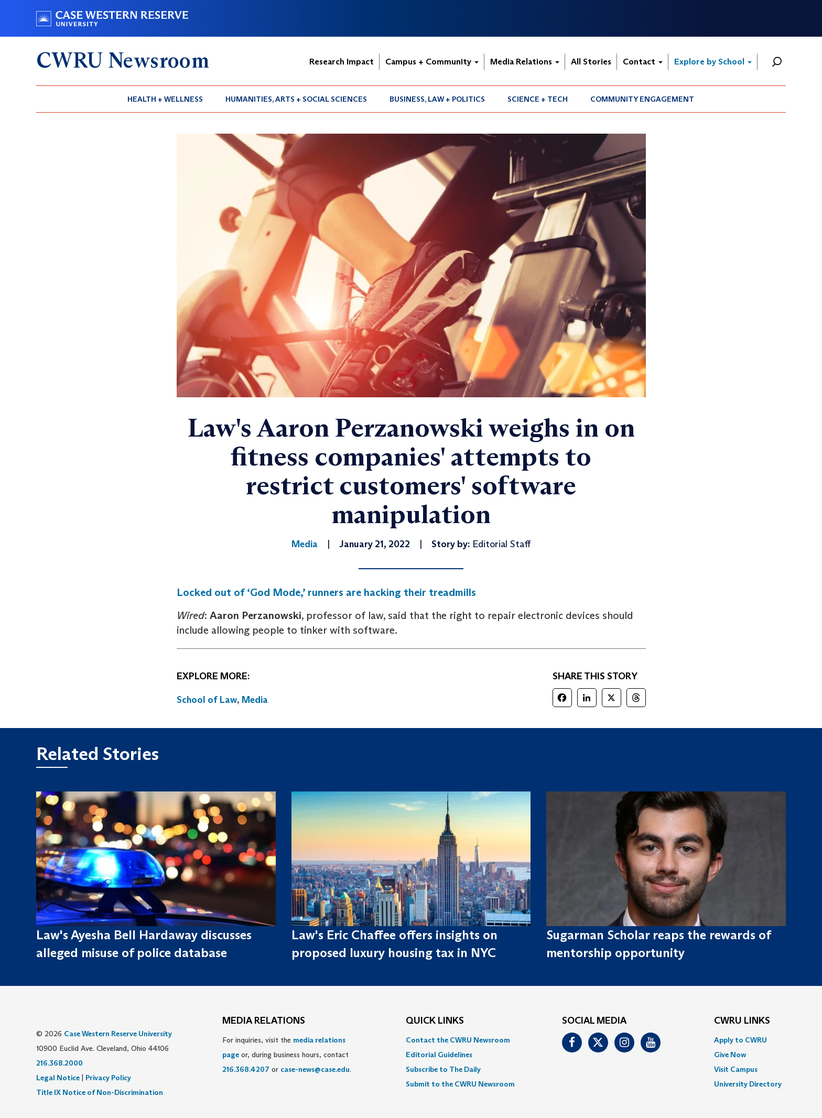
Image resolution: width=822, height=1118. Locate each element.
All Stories (591, 62)
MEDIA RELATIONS (263, 1021)
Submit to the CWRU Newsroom (460, 1084)
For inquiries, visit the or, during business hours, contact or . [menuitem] (286, 1054)
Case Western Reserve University (118, 1033)
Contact (643, 62)
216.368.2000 (59, 1063)
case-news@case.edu (315, 1069)
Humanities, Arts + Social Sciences (296, 99)
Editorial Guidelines (439, 1054)
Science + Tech (537, 99)
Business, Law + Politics (437, 99)
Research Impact (341, 62)
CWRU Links (742, 1021)
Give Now (730, 1054)
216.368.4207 (245, 1069)
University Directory (748, 1084)
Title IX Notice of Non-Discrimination (99, 1092)
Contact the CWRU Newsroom (458, 1040)
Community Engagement (642, 99)
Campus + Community (432, 62)
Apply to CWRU (740, 1040)
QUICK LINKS (435, 1021)
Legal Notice (58, 1077)
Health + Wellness (165, 99)
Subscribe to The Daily (443, 1069)
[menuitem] (165, 99)
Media (255, 699)
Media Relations (524, 62)
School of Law (207, 699)
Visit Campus (736, 1069)
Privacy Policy (108, 1077)
